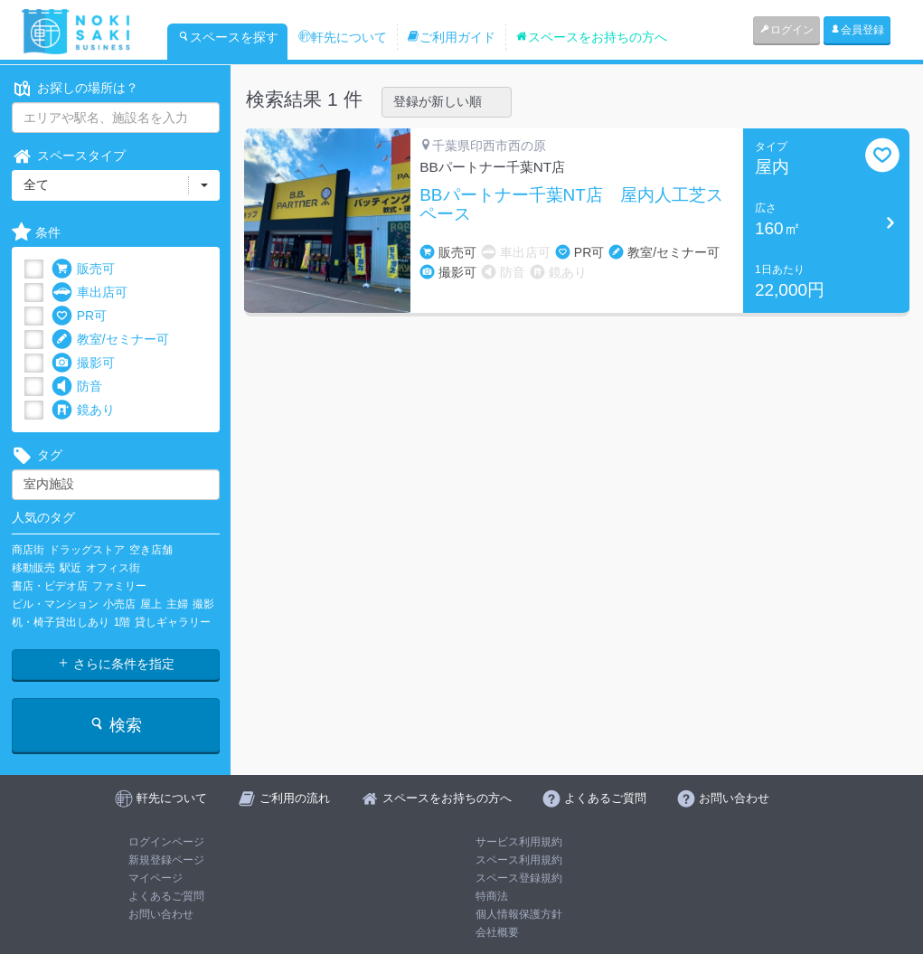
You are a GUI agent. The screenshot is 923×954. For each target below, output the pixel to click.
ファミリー (119, 586)
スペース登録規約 (519, 878)
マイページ (155, 878)
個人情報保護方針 (519, 914)
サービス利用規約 (519, 842)
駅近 (70, 568)
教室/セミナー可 (110, 339)
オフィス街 (113, 568)
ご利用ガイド (451, 37)
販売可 (83, 269)
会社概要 (497, 932)
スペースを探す (227, 37)
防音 (77, 386)
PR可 (79, 316)
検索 (115, 724)
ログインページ (166, 842)
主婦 (177, 604)
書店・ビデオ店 (50, 586)
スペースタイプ (69, 156)
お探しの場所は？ (75, 88)
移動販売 (33, 568)
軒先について (342, 37)
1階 (122, 622)
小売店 (119, 604)
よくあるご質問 (166, 896)
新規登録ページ (166, 860)
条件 (36, 232)
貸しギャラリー (173, 622)
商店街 (28, 549)
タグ (37, 455)
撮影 (203, 604)
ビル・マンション (55, 604)
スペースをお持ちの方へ (591, 37)
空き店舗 (151, 549)
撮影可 (83, 363)
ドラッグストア (87, 549)
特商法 (492, 896)
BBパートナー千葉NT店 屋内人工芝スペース (571, 204)
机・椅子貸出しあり (60, 622)
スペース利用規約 (519, 860)
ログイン (786, 30)
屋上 (151, 604)
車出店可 (89, 292)
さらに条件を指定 (115, 663)
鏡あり (83, 410)
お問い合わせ (160, 914)
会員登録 (857, 30)
